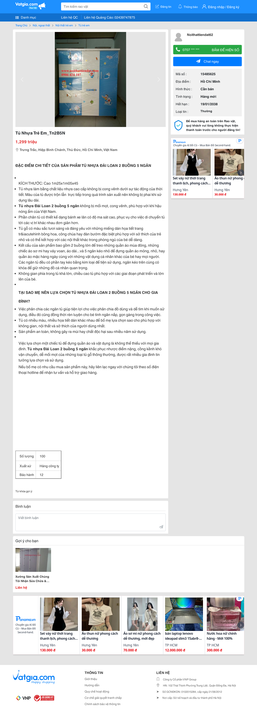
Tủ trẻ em (84, 25)
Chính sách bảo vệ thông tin (102, 704)
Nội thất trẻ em (64, 25)
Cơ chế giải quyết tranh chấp (103, 697)
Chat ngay (207, 61)
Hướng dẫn (92, 685)
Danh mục (25, 17)
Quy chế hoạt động (97, 691)
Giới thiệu (91, 679)
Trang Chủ (21, 25)
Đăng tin (163, 6)
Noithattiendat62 (200, 34)
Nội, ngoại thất (41, 25)
